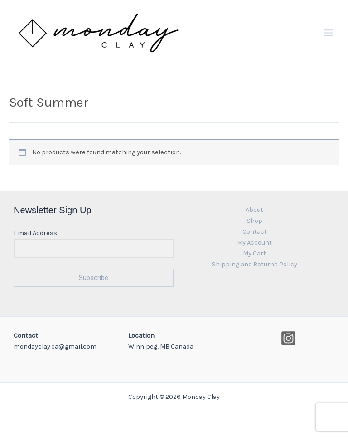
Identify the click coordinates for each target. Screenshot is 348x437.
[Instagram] (288, 338)
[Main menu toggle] (329, 33)
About (254, 210)
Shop (254, 221)
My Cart (254, 253)
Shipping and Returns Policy (254, 264)
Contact (254, 232)
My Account (254, 242)
